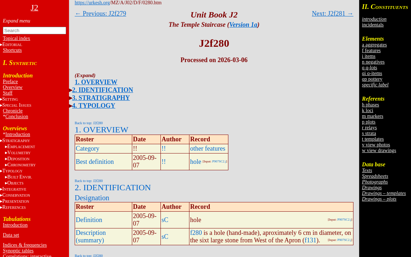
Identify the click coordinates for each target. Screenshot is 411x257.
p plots (369, 122)
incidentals (373, 24)
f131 (310, 240)
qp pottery (372, 79)
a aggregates (374, 44)
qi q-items (372, 73)
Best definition (95, 161)
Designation (92, 198)
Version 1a (243, 24)
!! (164, 148)
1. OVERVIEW (96, 82)
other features (207, 148)
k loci (367, 110)
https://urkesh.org (92, 2)
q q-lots (369, 67)
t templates (373, 139)
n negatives (373, 62)
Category (87, 148)
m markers (372, 116)
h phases (370, 104)
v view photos (376, 144)
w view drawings (379, 150)
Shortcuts (12, 50)
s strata (369, 133)
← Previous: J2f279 (100, 13)
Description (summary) (91, 236)
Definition (89, 219)
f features (371, 50)
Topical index (16, 38)
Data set (11, 235)
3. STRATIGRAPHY (101, 97)
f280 (196, 232)
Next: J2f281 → (332, 13)
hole (195, 161)
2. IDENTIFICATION (102, 90)
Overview (13, 87)
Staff (8, 93)
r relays (369, 127)
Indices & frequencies (25, 245)
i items (369, 56)
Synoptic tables (18, 250)
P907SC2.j (219, 161)
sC (165, 219)
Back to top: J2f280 (89, 123)
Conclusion (16, 116)
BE (20, 177)
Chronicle (13, 111)
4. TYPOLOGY (93, 105)
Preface (10, 81)
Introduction (17, 134)
